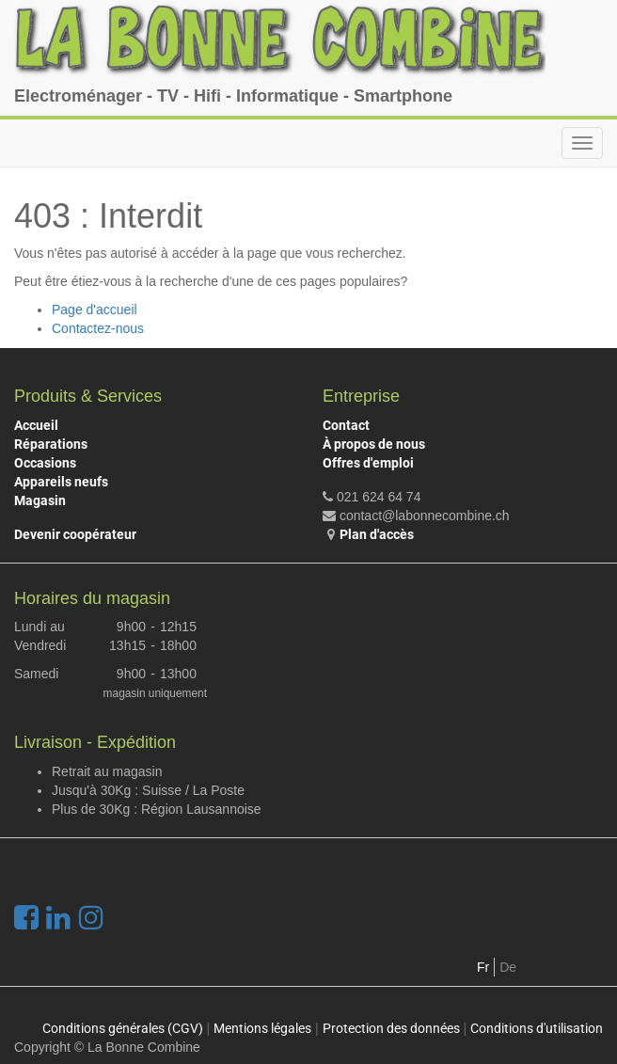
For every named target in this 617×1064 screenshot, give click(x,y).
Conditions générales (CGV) (122, 1028)
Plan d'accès (377, 534)
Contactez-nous (98, 328)
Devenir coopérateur (75, 534)
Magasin (40, 500)
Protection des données (391, 1028)
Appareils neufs (61, 481)
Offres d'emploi (368, 462)
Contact (346, 425)
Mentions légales (262, 1028)
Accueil (36, 425)
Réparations (50, 444)
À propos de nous (374, 444)
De (507, 967)
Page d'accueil (94, 309)
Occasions (45, 462)
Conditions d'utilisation (536, 1028)
